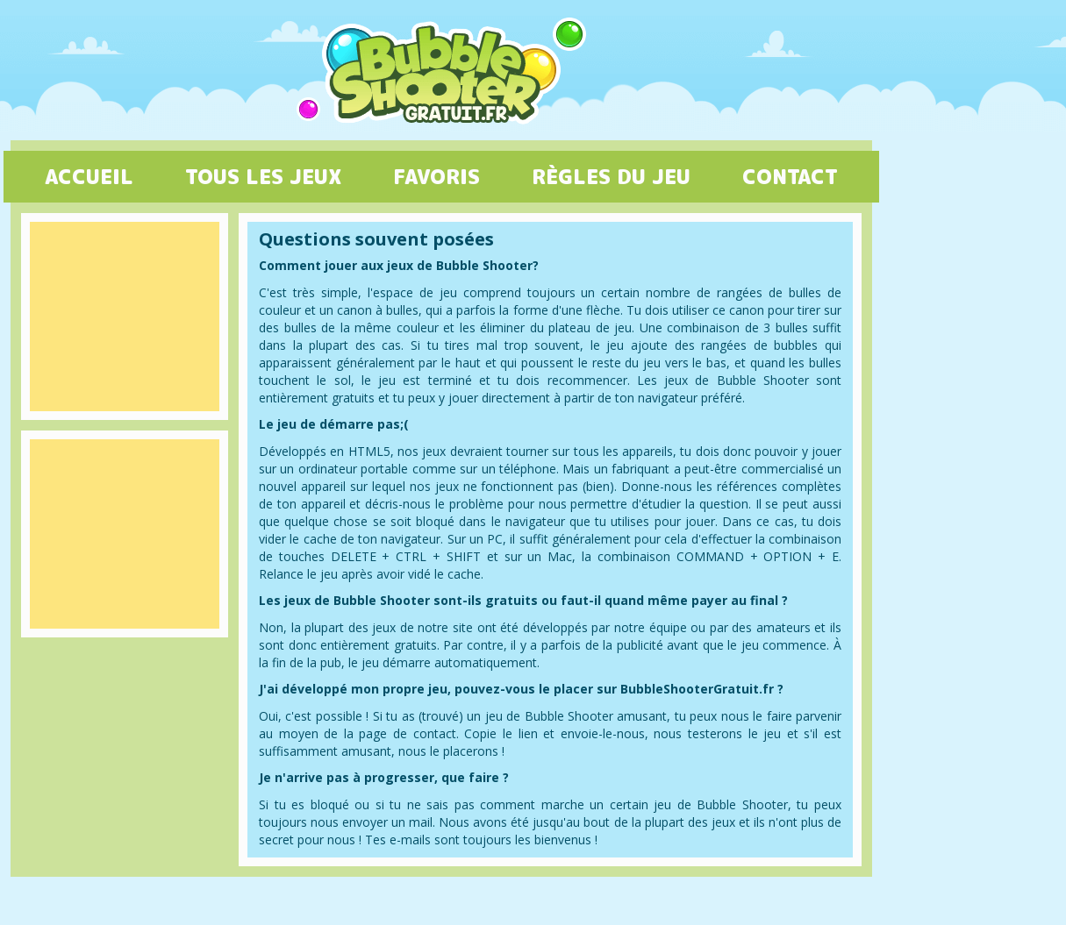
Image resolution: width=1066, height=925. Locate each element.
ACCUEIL (89, 176)
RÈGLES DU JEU (611, 176)
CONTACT (790, 176)
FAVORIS (436, 176)
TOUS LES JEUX (263, 176)
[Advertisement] (124, 316)
